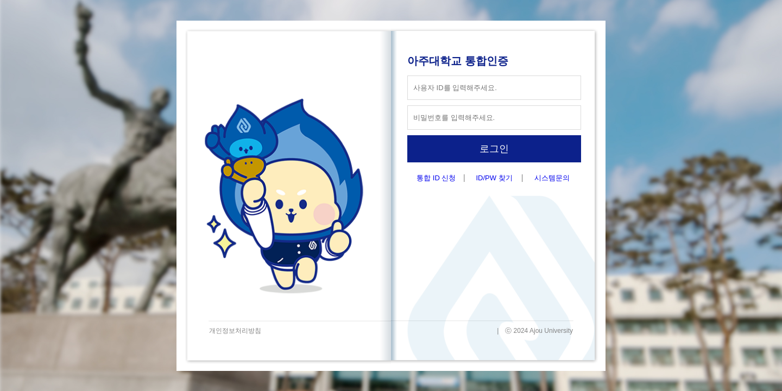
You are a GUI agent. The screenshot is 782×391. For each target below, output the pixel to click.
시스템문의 (552, 178)
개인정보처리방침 (235, 331)
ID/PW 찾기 (494, 178)
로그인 (494, 148)
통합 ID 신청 (436, 178)
